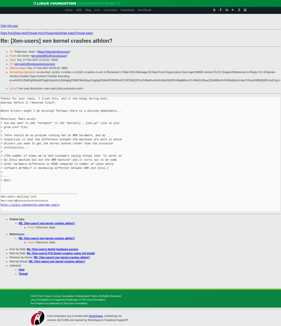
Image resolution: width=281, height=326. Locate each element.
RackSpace (96, 316)
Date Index (68, 33)
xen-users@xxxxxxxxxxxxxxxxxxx (35, 64)
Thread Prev (36, 33)
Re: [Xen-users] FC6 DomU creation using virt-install (61, 253)
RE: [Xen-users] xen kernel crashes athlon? (47, 223)
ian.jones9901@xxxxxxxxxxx (49, 55)
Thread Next (52, 33)
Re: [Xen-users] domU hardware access (52, 249)
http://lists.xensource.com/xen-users (30, 205)
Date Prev (7, 33)
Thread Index (84, 33)
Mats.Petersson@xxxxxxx (53, 51)
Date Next (21, 33)
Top (3, 25)
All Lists (12, 25)
